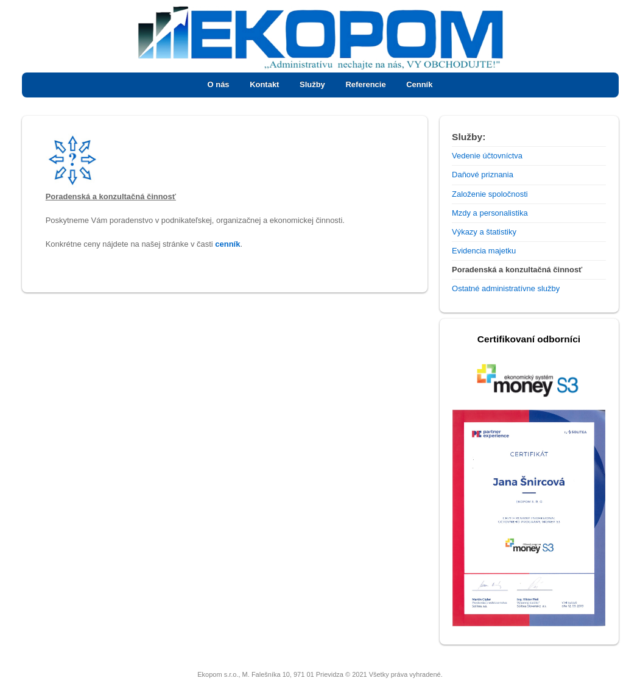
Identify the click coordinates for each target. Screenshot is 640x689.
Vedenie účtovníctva (487, 155)
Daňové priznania (482, 174)
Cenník (419, 84)
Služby (312, 84)
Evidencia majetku (484, 250)
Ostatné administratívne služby (506, 288)
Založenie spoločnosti (490, 194)
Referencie (365, 84)
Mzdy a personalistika (490, 212)
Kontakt (264, 84)
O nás (219, 84)
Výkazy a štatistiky (484, 231)
